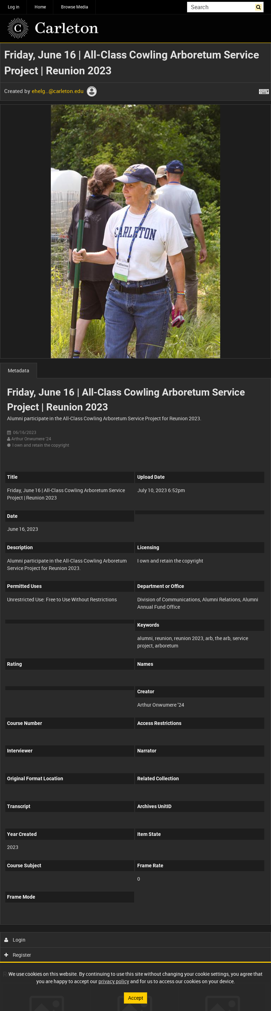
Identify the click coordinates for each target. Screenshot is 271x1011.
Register (17, 954)
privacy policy (113, 981)
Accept (135, 997)
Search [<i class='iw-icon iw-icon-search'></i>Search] (259, 6)
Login (15, 939)
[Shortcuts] (264, 90)
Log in (13, 7)
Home (40, 7)
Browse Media (74, 7)
